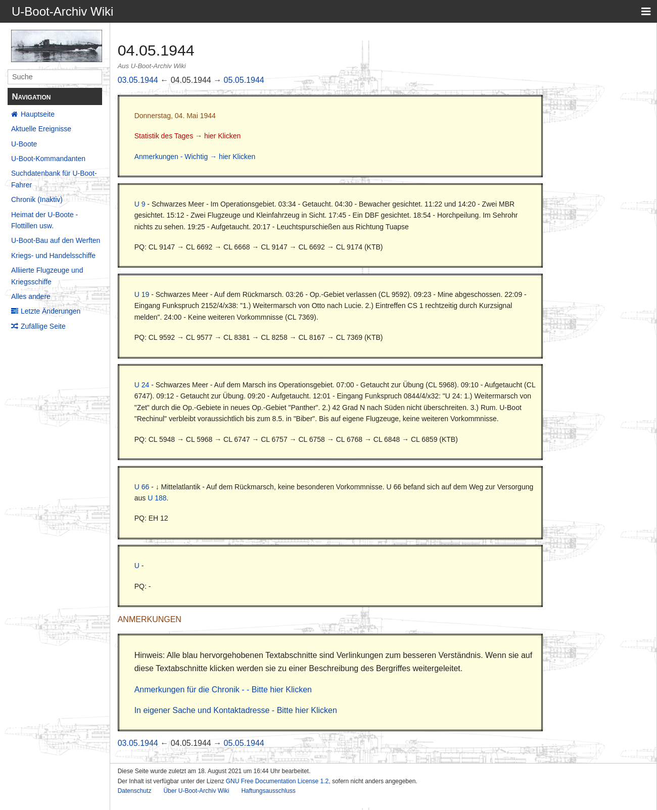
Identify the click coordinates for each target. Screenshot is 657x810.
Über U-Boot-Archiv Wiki (196, 790)
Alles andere (31, 296)
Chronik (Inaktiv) (37, 199)
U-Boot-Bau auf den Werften (55, 240)
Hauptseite (38, 114)
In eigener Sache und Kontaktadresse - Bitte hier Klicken (235, 710)
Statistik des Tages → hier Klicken (187, 136)
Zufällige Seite (43, 326)
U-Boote (24, 144)
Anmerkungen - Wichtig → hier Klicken (195, 157)
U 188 (157, 498)
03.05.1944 (138, 80)
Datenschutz (135, 790)
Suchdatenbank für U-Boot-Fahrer (54, 178)
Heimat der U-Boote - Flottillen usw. (44, 220)
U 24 (142, 385)
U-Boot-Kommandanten (48, 159)
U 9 (140, 204)
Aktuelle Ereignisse (41, 129)
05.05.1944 (244, 80)
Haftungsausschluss (268, 790)
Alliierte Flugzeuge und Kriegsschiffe (47, 275)
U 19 (142, 294)
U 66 (142, 487)
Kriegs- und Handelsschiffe (53, 255)
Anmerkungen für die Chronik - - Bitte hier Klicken (223, 689)
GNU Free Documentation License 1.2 (277, 781)
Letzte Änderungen (50, 311)
